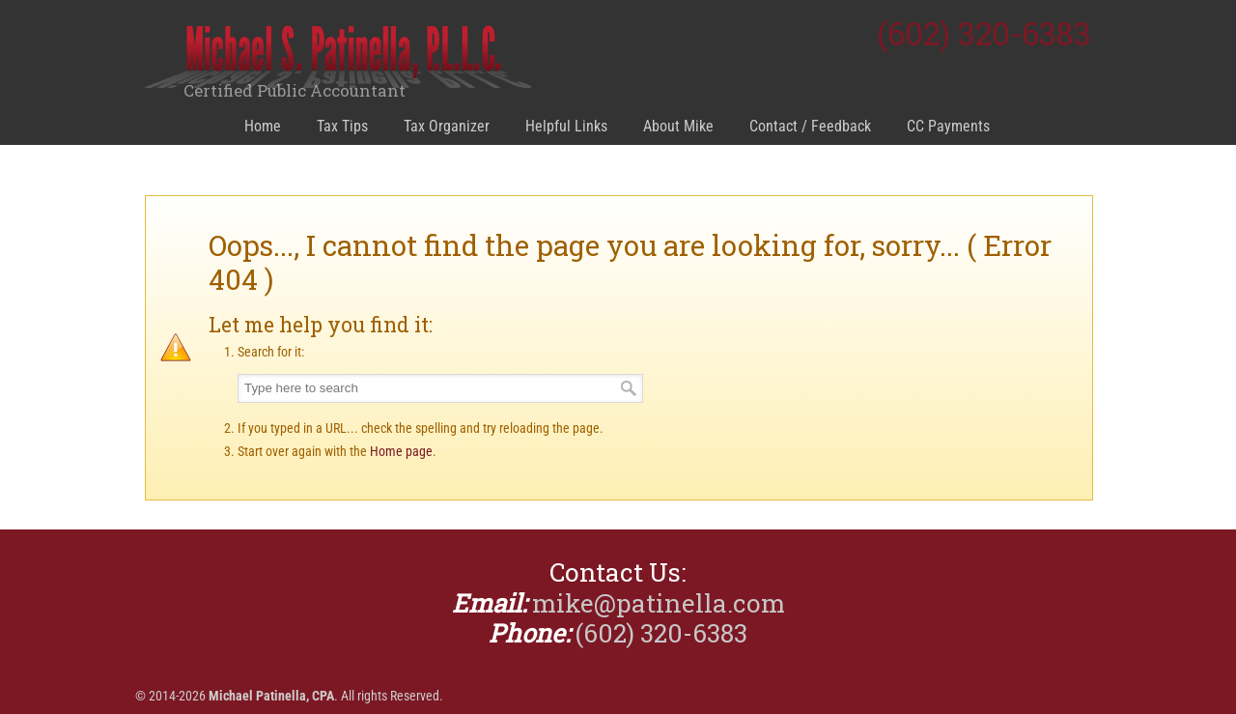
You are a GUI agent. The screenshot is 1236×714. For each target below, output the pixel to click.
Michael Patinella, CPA (338, 59)
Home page (401, 451)
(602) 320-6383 (984, 33)
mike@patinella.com (658, 602)
